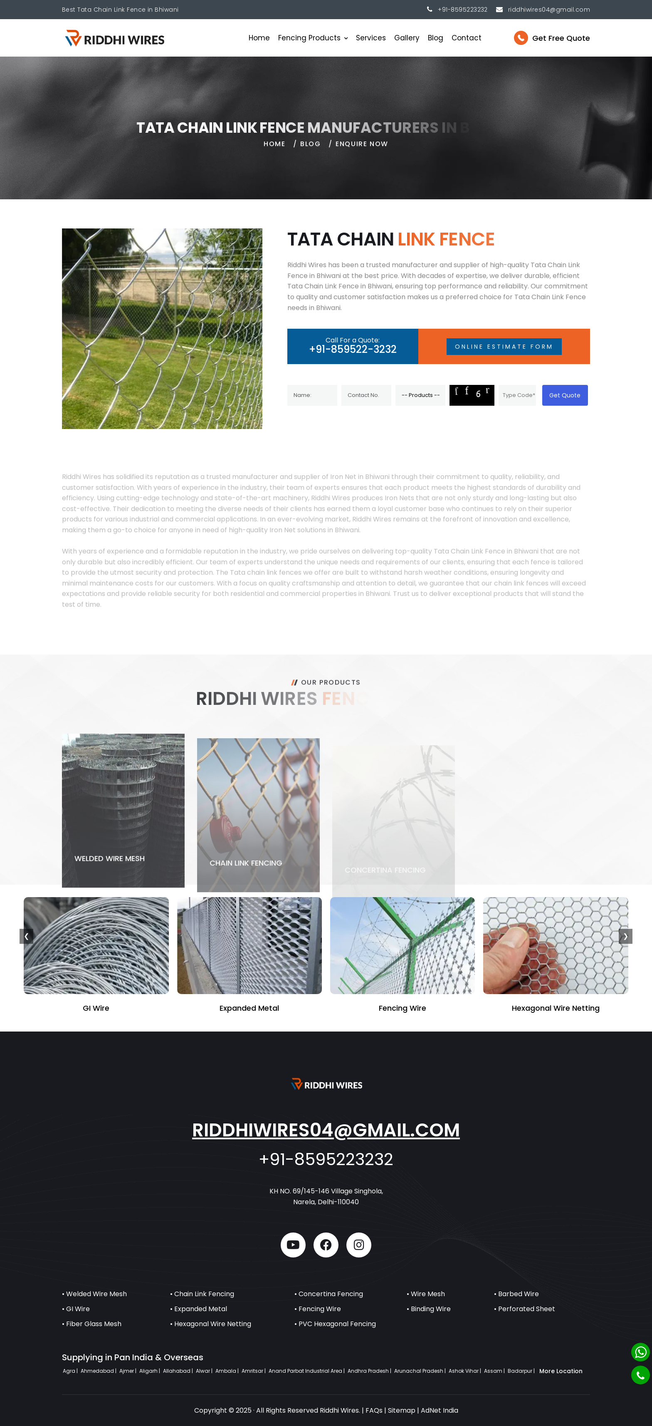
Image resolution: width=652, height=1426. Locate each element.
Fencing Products (309, 38)
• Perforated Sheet (524, 1309)
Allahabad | (178, 1370)
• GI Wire (76, 1309)
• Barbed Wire (516, 1294)
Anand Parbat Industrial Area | (307, 1370)
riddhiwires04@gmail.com (326, 1130)
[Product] (420, 395)
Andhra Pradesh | (370, 1370)
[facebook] (326, 1245)
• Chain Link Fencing (202, 1294)
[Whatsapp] (640, 1352)
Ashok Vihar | (465, 1370)
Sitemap (401, 1410)
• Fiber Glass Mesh (91, 1324)
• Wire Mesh (426, 1294)
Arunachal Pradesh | (420, 1370)
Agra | (71, 1370)
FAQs (374, 1410)
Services (371, 38)
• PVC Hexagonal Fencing (335, 1324)
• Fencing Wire (317, 1309)
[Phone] (640, 1375)
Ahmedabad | (99, 1370)
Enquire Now (362, 149)
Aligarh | (150, 1370)
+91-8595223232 (463, 9)
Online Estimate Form (504, 346)
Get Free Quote (561, 38)
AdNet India (439, 1410)
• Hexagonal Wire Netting (210, 1324)
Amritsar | (254, 1370)
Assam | (495, 1370)
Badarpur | (522, 1370)
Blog (435, 38)
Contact (467, 38)
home (274, 149)
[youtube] (293, 1245)
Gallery (407, 38)
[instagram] (358, 1245)
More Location (561, 1371)
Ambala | (227, 1370)
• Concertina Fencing (328, 1294)
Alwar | (205, 1370)
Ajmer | (128, 1370)
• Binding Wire (429, 1309)
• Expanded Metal (198, 1309)
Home (259, 38)
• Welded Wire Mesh (94, 1294)
